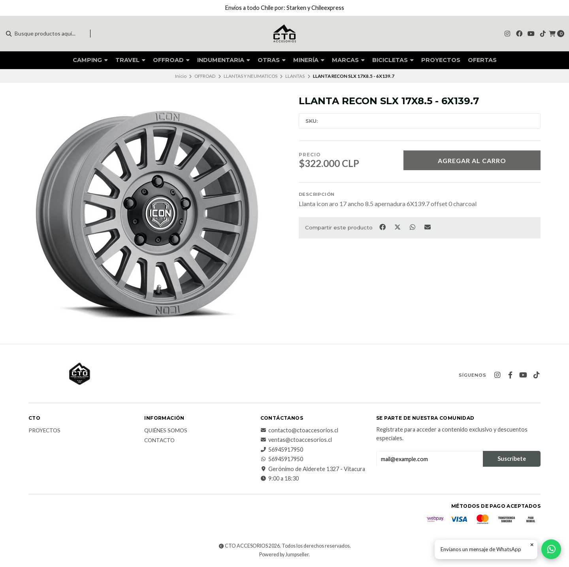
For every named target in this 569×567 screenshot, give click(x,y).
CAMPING (90, 60)
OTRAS (272, 60)
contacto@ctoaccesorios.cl (299, 430)
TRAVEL (130, 60)
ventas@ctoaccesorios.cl (296, 440)
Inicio (181, 76)
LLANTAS (295, 76)
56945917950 (281, 449)
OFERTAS (482, 60)
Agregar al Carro (472, 160)
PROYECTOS (440, 60)
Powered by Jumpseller (284, 555)
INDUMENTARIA (223, 60)
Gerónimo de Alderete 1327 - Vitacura (312, 469)
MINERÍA (308, 60)
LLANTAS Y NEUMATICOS (250, 76)
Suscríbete (511, 458)
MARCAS (348, 60)
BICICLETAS (393, 60)
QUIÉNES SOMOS (165, 431)
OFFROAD (171, 60)
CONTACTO (159, 440)
